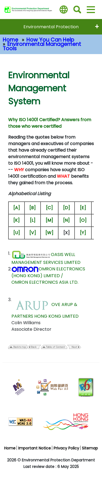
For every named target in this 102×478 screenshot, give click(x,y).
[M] (49, 220)
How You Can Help (50, 39)
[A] (16, 208)
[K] (16, 220)
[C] (49, 208)
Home (10, 39)
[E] (83, 208)
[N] (66, 220)
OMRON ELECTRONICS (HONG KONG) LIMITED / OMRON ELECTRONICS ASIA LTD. (48, 275)
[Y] (83, 233)
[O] (82, 220)
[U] (16, 233)
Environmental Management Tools (42, 46)
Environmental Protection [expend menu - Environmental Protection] (51, 27)
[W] (49, 233)
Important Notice (34, 448)
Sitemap (90, 448)
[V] (32, 233)
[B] (32, 208)
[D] (66, 208)
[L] (32, 220)
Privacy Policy (66, 448)
